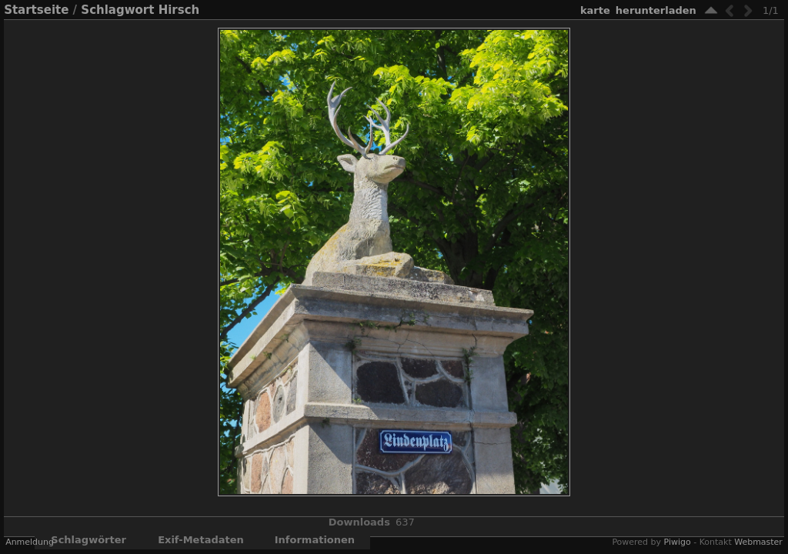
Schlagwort (117, 10)
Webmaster (758, 542)
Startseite (36, 10)
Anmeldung (29, 542)
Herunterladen (656, 10)
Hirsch (179, 10)
